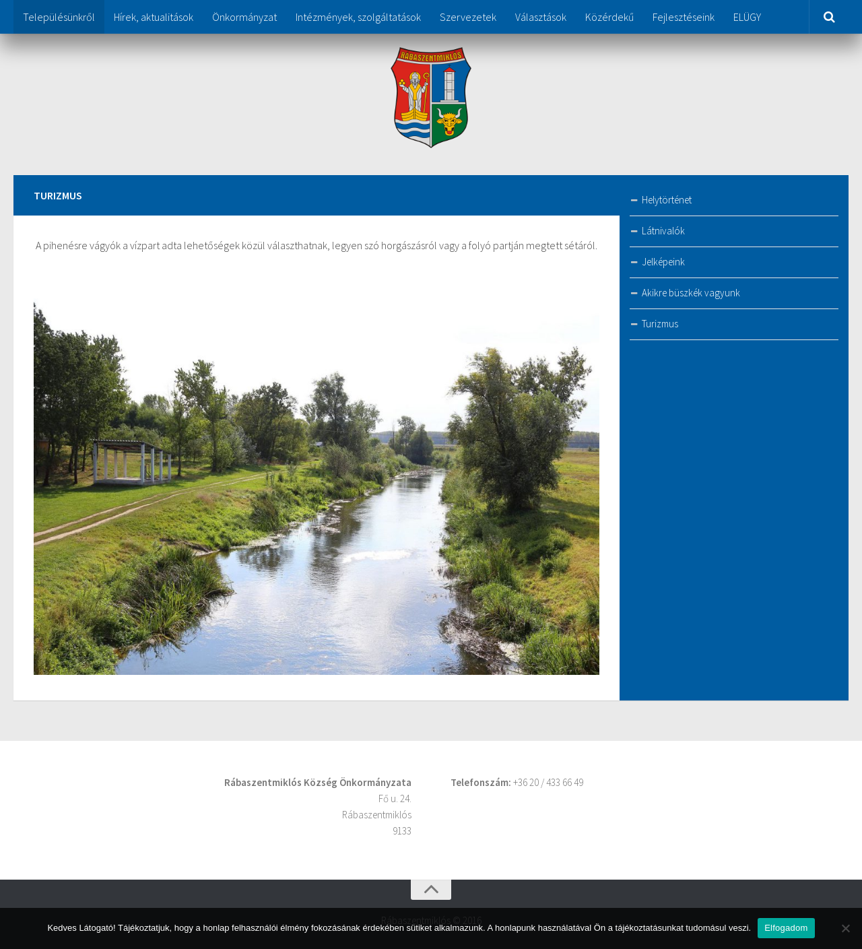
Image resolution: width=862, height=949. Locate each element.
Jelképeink (663, 261)
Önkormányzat (244, 17)
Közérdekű (609, 17)
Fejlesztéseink (684, 17)
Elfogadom (785, 928)
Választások (540, 17)
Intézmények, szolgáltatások (358, 17)
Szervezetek (468, 17)
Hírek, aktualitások (153, 17)
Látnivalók (663, 230)
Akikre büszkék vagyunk (691, 292)
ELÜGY (747, 17)
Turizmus (660, 323)
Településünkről (59, 17)
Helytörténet (667, 199)
